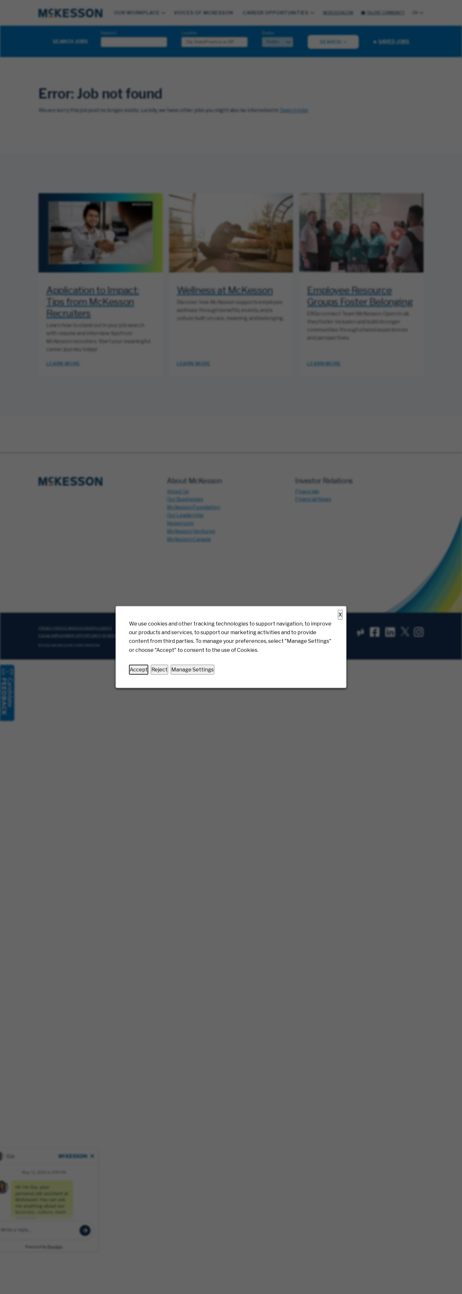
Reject (159, 670)
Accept (139, 670)
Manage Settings (192, 670)
